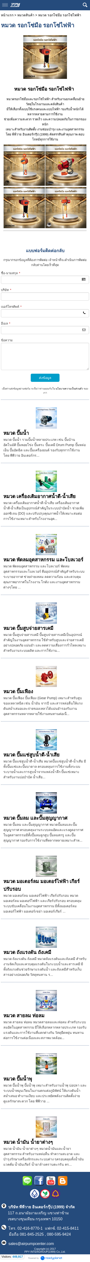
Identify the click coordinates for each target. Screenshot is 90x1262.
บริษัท (6, 290)
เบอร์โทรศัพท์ (11, 306)
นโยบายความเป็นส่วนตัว (69, 388)
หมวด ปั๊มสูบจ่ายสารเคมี (28, 628)
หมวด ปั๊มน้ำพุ (17, 1079)
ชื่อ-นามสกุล (10, 273)
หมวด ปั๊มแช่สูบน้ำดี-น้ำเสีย (31, 754)
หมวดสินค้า (25, 15)
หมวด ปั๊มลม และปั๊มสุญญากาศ (35, 818)
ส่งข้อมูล (45, 378)
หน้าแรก (7, 15)
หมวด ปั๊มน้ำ (16, 433)
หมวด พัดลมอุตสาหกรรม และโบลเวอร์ (43, 559)
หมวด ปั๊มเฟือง (18, 691)
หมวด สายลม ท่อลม (23, 1015)
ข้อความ (7, 340)
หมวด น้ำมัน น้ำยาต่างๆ (28, 1142)
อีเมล (5, 323)
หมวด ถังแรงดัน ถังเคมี (27, 952)
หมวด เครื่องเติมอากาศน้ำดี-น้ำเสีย (39, 496)
